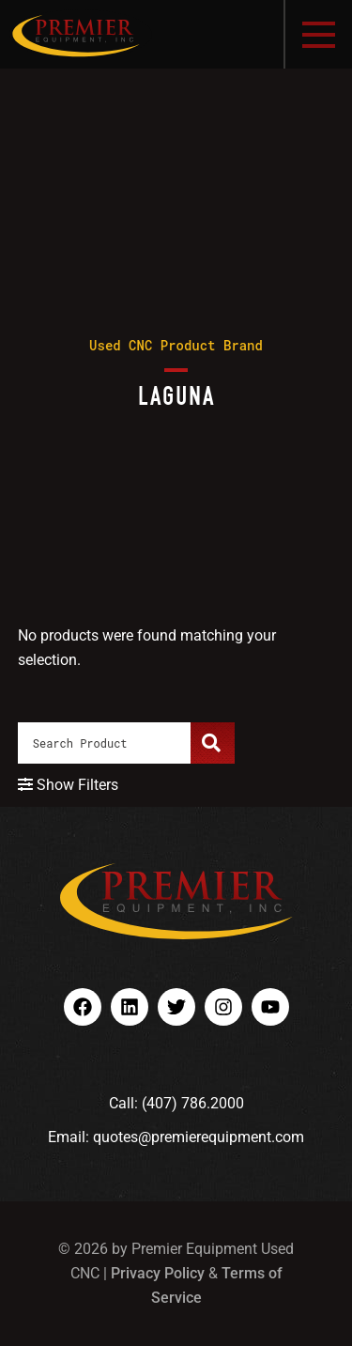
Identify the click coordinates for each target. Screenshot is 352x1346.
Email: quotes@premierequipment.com (176, 1137)
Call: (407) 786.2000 (176, 1103)
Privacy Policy (158, 1273)
